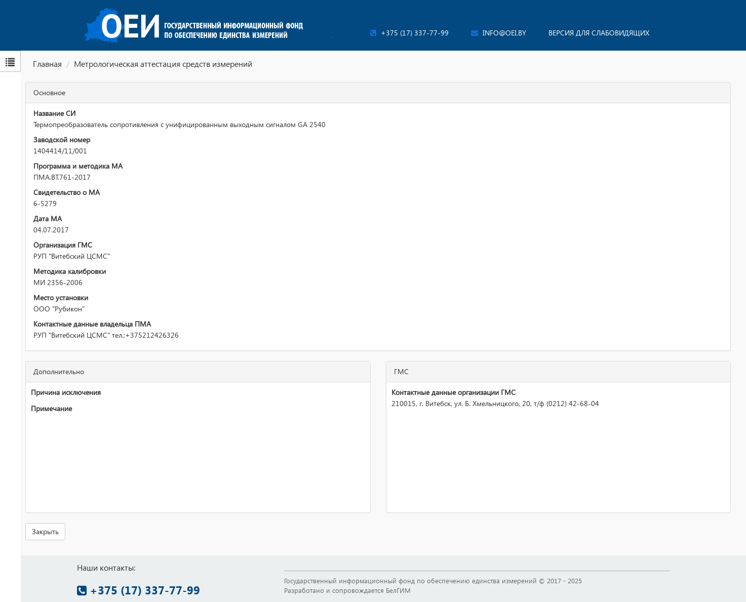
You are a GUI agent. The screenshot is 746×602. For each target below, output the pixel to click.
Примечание (51, 408)
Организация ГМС (62, 245)
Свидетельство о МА (66, 192)
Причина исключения (66, 392)
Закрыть (45, 531)
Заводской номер (61, 139)
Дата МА (47, 218)
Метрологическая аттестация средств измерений (163, 63)
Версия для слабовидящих (598, 32)
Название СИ (54, 113)
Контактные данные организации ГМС (453, 392)
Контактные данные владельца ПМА (92, 324)
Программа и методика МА (78, 166)
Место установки (60, 297)
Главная (47, 63)
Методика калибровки (69, 271)
